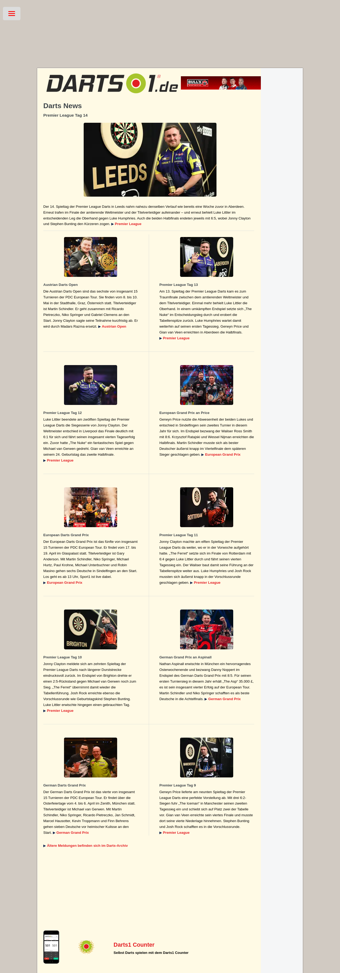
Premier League (128, 224)
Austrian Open (114, 326)
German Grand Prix (224, 699)
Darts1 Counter (134, 945)
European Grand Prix (222, 454)
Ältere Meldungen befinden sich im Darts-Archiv (87, 846)
